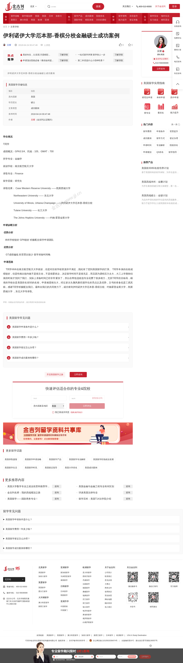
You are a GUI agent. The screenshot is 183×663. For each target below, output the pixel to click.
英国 (37, 16)
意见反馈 (108, 580)
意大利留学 (87, 572)
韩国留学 (64, 595)
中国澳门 (64, 610)
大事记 (107, 584)
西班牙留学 (87, 576)
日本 (51, 16)
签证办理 (174, 138)
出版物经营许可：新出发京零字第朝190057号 (140, 641)
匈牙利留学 (87, 611)
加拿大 (59, 16)
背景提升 (174, 131)
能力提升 (122, 20)
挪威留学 (86, 592)
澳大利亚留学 (43, 603)
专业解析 (160, 145)
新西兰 (14, 20)
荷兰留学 (86, 603)
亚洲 (47, 20)
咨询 (57, 486)
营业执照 (108, 595)
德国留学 (86, 588)
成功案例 (89, 16)
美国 (44, 16)
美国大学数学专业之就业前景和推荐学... (28, 486)
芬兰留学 (86, 599)
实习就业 (154, 20)
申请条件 (160, 131)
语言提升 (134, 16)
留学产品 (78, 16)
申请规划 (147, 152)
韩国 (33, 20)
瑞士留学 (86, 607)
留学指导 (173, 152)
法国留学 (86, 584)
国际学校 (78, 20)
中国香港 (64, 606)
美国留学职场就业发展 (103, 459)
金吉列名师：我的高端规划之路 (23, 492)
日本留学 (64, 591)
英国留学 (42, 588)
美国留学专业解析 (77, 459)
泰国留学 (64, 580)
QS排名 (160, 152)
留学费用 (147, 131)
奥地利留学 (87, 615)
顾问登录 (108, 603)
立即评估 (87, 406)
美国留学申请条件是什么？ (19, 519)
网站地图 (108, 599)
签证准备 (134, 20)
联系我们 (108, 576)
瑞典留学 (86, 595)
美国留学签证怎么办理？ (18, 538)
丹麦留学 (86, 580)
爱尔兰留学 (42, 591)
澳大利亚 (24, 20)
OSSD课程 (101, 20)
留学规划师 (27, 16)
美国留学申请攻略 (33, 459)
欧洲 (40, 20)
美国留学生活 (11, 467)
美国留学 (42, 572)
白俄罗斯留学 (88, 622)
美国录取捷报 (11, 459)
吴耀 (7, 45)
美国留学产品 (55, 459)
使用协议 (108, 592)
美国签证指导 (51, 467)
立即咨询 (78, 374)
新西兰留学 (42, 606)
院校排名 (100, 16)
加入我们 (108, 607)
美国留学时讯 (31, 467)
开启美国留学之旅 (55, 374)
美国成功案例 (91, 467)
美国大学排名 (71, 467)
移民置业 (165, 20)
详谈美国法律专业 (88, 492)
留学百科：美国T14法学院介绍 (95, 499)
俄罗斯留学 (87, 618)
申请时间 (147, 145)
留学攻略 (15, 16)
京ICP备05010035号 (77, 641)
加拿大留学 (42, 576)
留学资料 (122, 16)
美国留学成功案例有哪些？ (19, 548)
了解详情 (64, 54)
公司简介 (108, 572)
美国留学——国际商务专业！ (22, 499)
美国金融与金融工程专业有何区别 (96, 486)
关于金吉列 (160, 6)
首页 (5, 26)
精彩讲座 (89, 20)
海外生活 (165, 16)
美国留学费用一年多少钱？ (19, 529)
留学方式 (160, 138)
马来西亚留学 (66, 576)
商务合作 (108, 588)
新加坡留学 (65, 572)
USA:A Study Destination (137, 635)
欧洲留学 (119, 635)
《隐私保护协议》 (76, 412)
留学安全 (154, 16)
